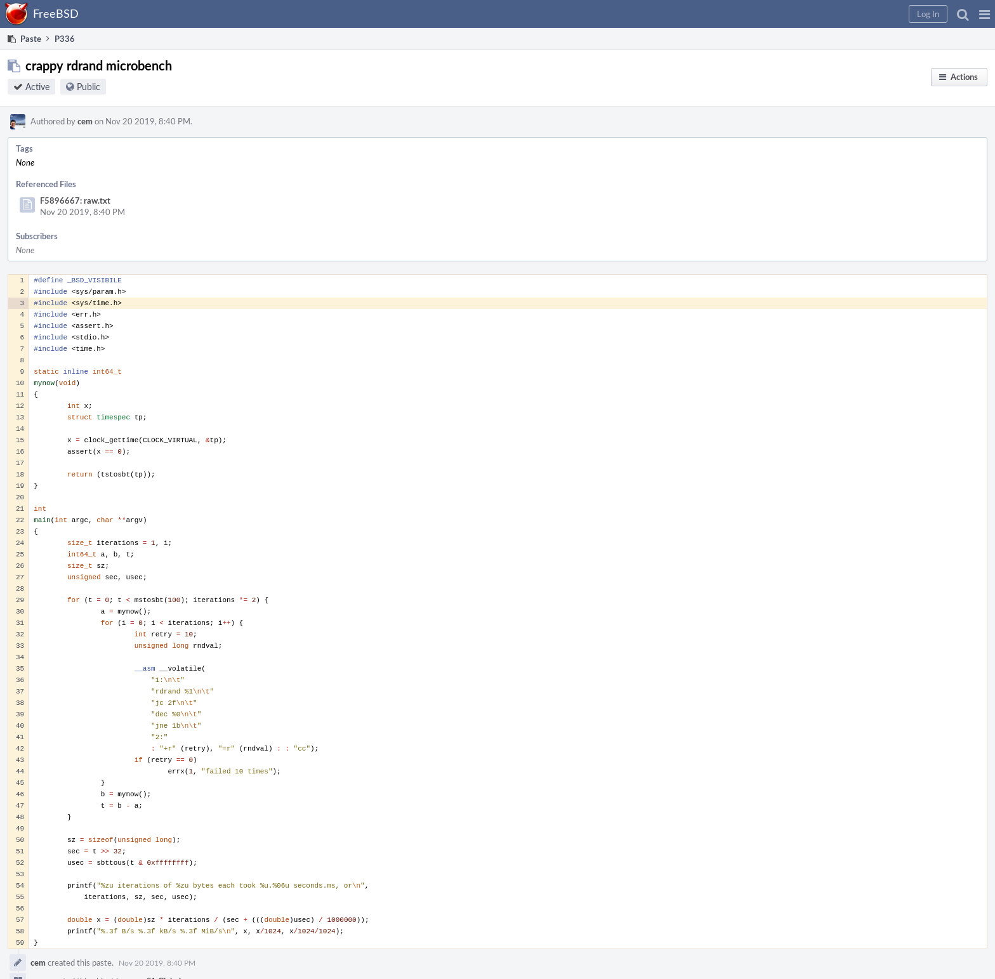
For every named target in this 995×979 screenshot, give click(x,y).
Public (88, 87)
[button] (984, 14)
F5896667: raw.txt (75, 200)
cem (85, 121)
